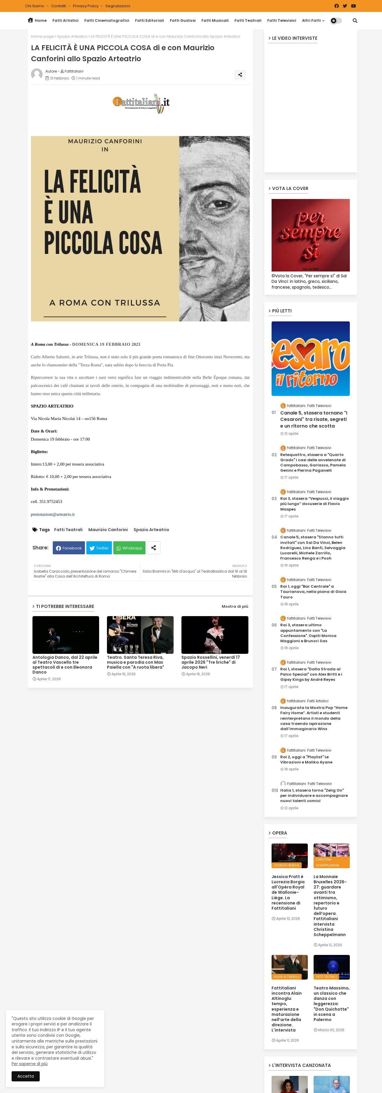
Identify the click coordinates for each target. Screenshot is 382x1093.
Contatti (59, 6)
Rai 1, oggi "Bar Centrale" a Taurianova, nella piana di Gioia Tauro (313, 592)
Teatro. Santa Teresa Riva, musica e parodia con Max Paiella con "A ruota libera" (135, 662)
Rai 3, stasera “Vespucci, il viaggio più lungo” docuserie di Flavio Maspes (314, 504)
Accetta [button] (25, 1076)
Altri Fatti (311, 20)
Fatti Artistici (65, 20)
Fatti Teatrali (247, 20)
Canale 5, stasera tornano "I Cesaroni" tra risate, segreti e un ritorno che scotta (313, 419)
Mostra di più (235, 606)
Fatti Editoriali (149, 20)
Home (37, 20)
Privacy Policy (86, 6)
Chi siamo (35, 6)
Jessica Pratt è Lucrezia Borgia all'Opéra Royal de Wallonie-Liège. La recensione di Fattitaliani (288, 892)
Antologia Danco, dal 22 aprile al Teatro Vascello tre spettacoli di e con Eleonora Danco (64, 665)
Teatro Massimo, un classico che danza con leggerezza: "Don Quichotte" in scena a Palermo (332, 1003)
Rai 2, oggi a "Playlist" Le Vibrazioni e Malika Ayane (306, 759)
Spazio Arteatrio (72, 36)
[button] (355, 20)
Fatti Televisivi (281, 20)
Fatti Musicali (215, 20)
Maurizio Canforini (108, 530)
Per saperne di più (30, 1064)
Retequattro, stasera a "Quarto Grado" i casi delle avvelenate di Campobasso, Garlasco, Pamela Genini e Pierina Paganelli (313, 462)
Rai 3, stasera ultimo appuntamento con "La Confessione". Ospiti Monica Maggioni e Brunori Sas (308, 633)
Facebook (72, 548)
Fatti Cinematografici (106, 20)
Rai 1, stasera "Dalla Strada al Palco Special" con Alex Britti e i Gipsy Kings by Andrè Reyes (311, 674)
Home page (42, 36)
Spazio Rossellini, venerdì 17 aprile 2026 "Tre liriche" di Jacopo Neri (210, 662)
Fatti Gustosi (183, 20)
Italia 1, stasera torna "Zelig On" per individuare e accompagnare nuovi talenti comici (314, 796)
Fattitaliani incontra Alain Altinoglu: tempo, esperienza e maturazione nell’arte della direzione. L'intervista (287, 1009)
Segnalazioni (117, 6)
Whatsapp (132, 548)
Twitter (102, 548)
